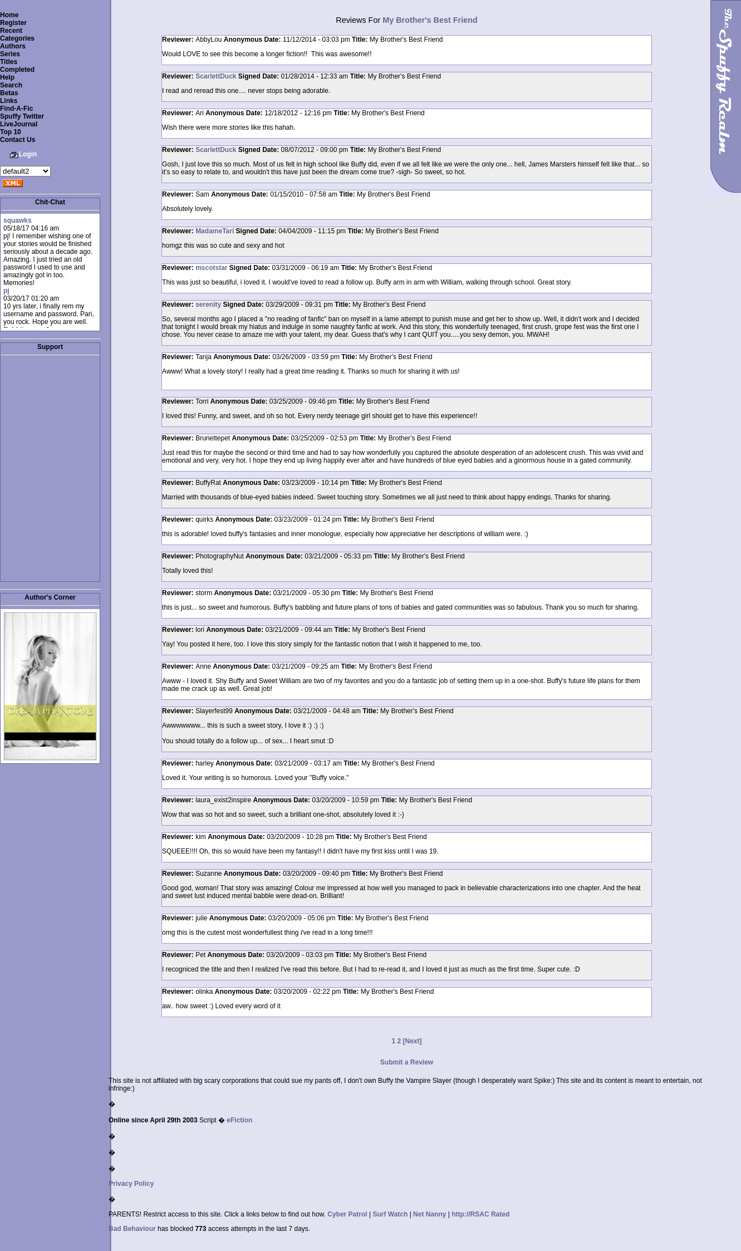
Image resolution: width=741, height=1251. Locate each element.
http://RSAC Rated (480, 1214)
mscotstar (211, 268)
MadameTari (214, 231)
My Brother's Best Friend (430, 20)
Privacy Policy (131, 1184)
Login (28, 154)
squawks (17, 220)
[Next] (412, 1041)
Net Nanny (429, 1214)
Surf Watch (390, 1214)
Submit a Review (406, 1062)
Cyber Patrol (347, 1214)
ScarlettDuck (215, 76)
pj (6, 291)
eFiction (239, 1120)
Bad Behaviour (132, 1229)
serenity (208, 304)
